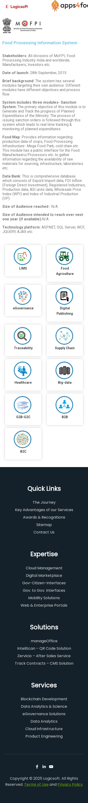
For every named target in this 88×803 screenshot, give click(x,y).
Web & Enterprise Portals (44, 605)
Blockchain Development (44, 699)
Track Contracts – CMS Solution (44, 663)
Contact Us (44, 532)
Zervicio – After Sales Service (44, 656)
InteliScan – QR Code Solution (44, 648)
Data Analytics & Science (44, 706)
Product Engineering (44, 736)
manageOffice (44, 641)
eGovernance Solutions (44, 714)
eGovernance (23, 308)
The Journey (44, 502)
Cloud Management (44, 568)
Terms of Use (36, 784)
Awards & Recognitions (44, 517)
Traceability (23, 348)
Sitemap (44, 524)
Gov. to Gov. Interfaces (44, 590)
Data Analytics (44, 721)
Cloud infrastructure (44, 728)
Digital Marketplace (44, 575)
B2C (23, 451)
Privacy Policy (70, 784)
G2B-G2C (23, 417)
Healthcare (23, 382)
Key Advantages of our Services (44, 510)
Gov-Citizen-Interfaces (44, 583)
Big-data (65, 382)
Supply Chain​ (65, 348)
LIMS (23, 268)
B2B (65, 417)
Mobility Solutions (44, 598)
